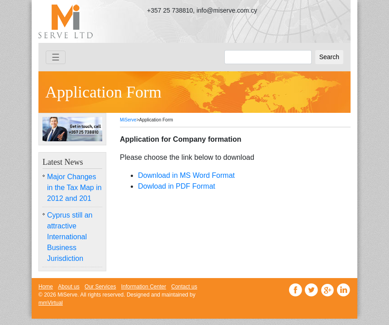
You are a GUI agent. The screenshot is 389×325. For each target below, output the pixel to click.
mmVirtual (50, 303)
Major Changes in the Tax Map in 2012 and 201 (74, 187)
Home (45, 286)
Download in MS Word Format (186, 175)
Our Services (100, 286)
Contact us (184, 286)
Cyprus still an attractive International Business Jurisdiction (69, 236)
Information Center (143, 286)
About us (68, 286)
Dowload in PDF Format (176, 186)
